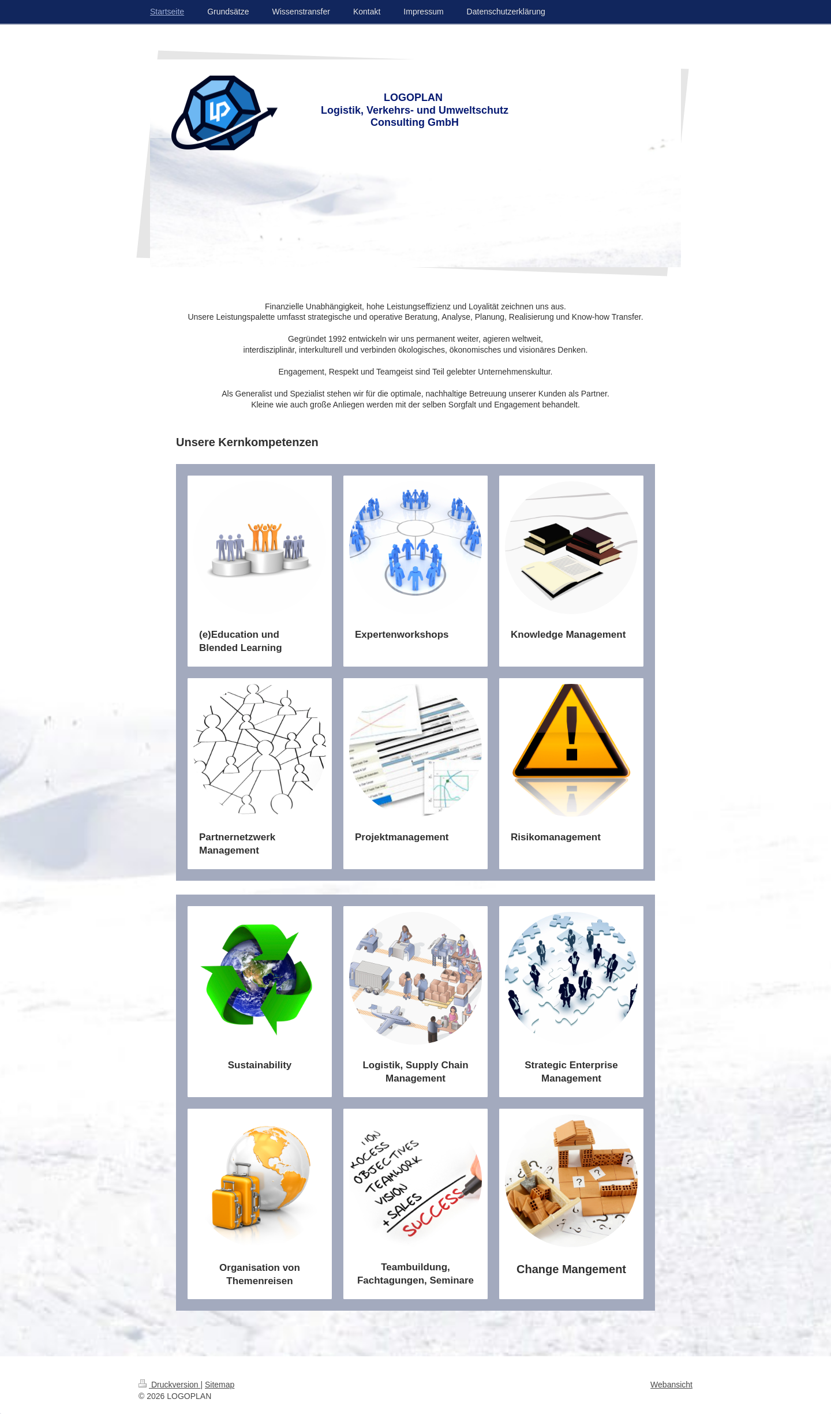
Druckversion (169, 1384)
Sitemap (219, 1384)
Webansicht (671, 1384)
